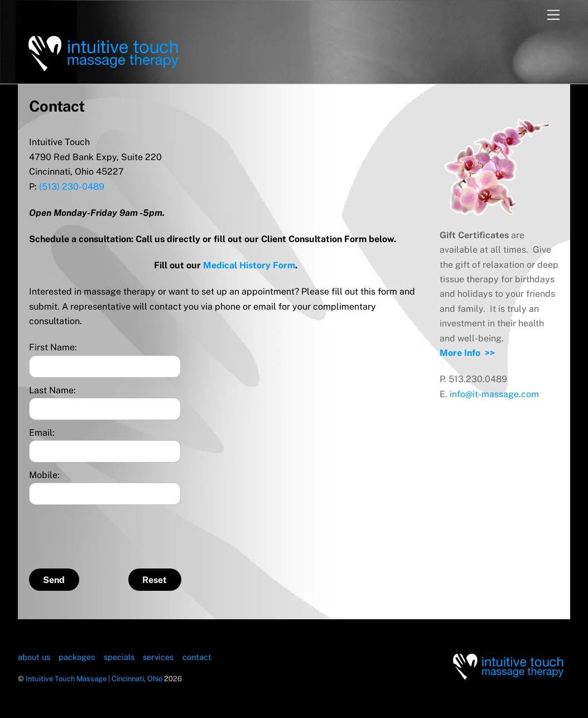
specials (119, 657)
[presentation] (114, 532)
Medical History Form (249, 265)
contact (196, 657)
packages (77, 657)
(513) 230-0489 (71, 186)
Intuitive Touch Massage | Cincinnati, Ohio (94, 678)
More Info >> (467, 353)
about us (34, 657)
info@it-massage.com (494, 394)
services (158, 657)
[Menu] (553, 15)
